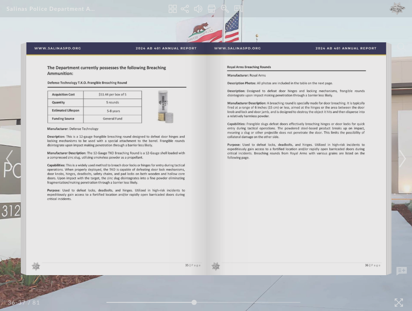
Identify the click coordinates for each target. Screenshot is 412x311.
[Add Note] (401, 271)
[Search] (401, 46)
